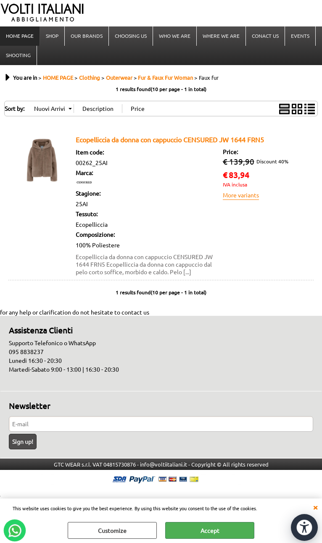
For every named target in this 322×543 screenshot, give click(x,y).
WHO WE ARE (174, 35)
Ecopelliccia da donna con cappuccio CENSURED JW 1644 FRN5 (170, 139)
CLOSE (315, 507)
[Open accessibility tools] (304, 527)
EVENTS (300, 35)
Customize (112, 530)
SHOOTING (18, 55)
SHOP (52, 35)
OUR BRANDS (87, 35)
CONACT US (265, 35)
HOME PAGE (20, 35)
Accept (210, 530)
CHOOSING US (131, 35)
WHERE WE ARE (221, 35)
